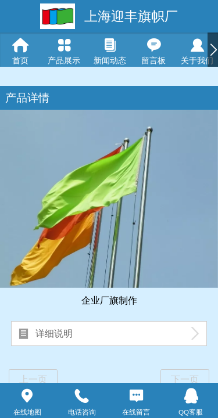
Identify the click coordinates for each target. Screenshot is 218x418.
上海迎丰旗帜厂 (131, 16)
